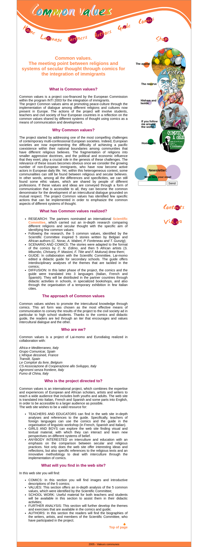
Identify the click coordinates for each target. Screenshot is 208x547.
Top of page (118, 527)
